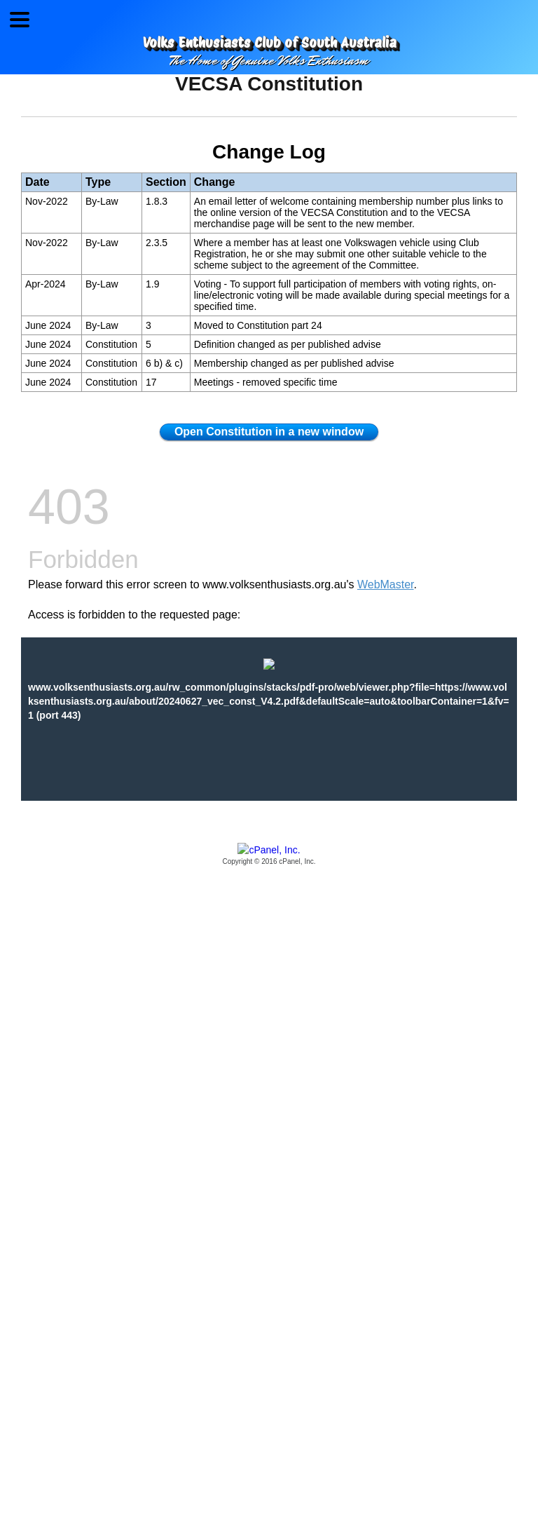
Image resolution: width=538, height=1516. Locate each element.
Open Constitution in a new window (269, 432)
